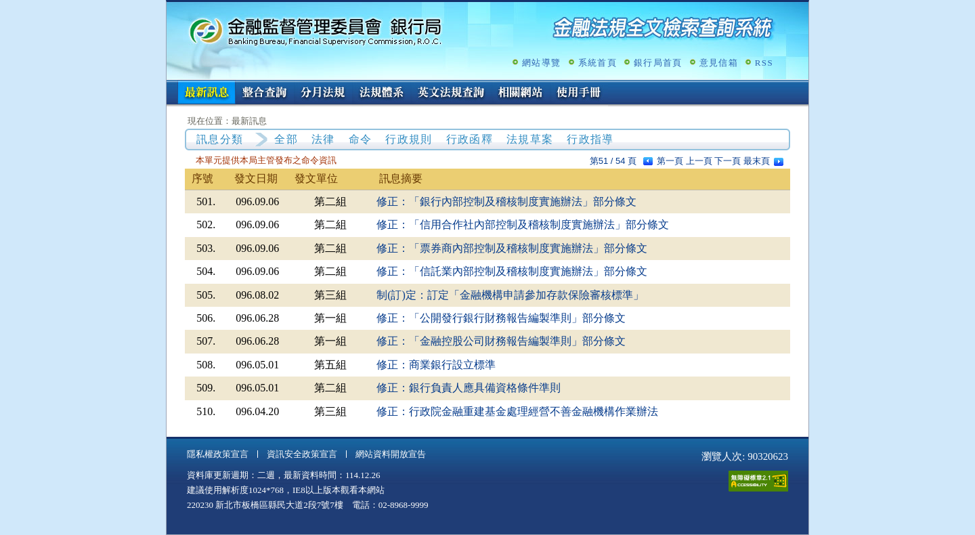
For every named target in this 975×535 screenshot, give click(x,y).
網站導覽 (541, 63)
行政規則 (408, 139)
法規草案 (529, 139)
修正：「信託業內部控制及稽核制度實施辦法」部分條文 (511, 271)
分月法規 (323, 93)
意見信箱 (718, 63)
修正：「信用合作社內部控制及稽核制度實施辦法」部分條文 (522, 224)
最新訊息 (206, 93)
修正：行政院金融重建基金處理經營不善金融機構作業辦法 (517, 411)
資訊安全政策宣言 (302, 454)
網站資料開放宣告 (390, 454)
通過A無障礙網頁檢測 (758, 481)
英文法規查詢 (451, 93)
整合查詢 (265, 93)
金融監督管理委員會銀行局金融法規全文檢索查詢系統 (315, 31)
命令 (360, 139)
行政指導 (590, 139)
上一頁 (699, 161)
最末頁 (756, 161)
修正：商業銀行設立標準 (436, 364)
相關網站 (521, 93)
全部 (286, 139)
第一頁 (670, 161)
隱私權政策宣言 (217, 454)
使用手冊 (579, 93)
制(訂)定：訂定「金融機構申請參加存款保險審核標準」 (510, 295)
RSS (764, 63)
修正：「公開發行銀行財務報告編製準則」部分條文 (501, 318)
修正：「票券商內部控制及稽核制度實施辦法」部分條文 (511, 248)
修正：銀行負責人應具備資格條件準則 (468, 387)
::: (171, 85)
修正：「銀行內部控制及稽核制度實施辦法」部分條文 (506, 201)
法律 (323, 139)
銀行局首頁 (658, 63)
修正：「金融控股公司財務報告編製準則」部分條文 (501, 341)
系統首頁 (597, 63)
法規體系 (381, 93)
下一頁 (727, 161)
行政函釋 (469, 139)
